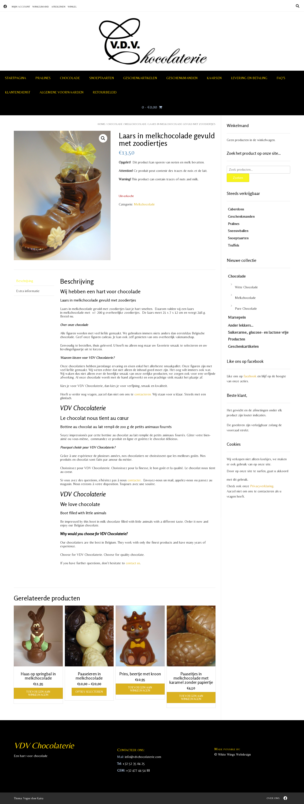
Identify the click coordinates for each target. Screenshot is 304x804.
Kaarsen (214, 78)
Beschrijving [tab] (24, 281)
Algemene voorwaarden (61, 92)
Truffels (233, 245)
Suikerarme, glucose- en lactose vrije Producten (258, 335)
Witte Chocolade (246, 287)
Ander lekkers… (240, 325)
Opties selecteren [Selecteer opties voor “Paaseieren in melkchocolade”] (89, 691)
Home (101, 124)
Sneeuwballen (238, 230)
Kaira (40, 798)
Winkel (72, 6)
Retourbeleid (105, 92)
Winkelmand (40, 6)
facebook (250, 376)
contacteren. (143, 394)
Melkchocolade (135, 124)
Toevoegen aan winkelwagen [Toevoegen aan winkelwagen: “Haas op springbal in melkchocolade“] (38, 693)
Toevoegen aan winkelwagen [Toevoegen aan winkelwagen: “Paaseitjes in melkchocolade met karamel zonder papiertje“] (191, 697)
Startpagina (15, 78)
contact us (133, 563)
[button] (103, 138)
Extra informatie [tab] (28, 291)
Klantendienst (17, 92)
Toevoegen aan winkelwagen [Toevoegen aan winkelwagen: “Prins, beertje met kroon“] (140, 689)
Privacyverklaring (261, 486)
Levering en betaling (249, 78)
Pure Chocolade (246, 308)
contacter (134, 480)
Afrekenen (58, 6)
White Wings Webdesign (234, 754)
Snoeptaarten (101, 78)
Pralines (43, 78)
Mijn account (21, 6)
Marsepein (237, 317)
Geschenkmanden (181, 78)
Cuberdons (236, 209)
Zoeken (238, 178)
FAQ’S (281, 78)
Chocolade (70, 78)
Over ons (273, 798)
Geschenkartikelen (140, 78)
